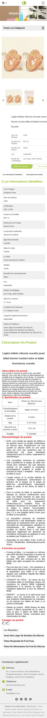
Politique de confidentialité (15, 706)
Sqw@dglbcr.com (13, 693)
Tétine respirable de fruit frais (19, 641)
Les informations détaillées (12, 174)
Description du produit (34, 174)
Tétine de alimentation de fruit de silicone (24, 646)
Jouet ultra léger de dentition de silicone (24, 636)
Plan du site (31, 706)
